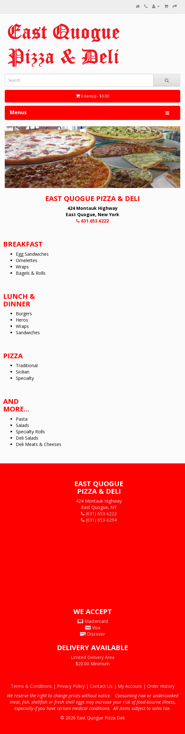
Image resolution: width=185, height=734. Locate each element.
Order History (161, 686)
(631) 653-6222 (99, 514)
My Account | (132, 686)
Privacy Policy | (73, 686)
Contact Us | (104, 686)
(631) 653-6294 (99, 520)
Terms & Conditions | (34, 686)
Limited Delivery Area (92, 657)
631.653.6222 (92, 221)
